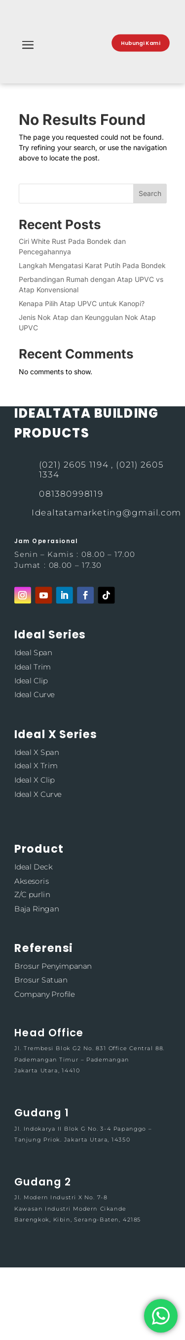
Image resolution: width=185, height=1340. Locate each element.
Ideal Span (33, 653)
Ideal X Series (55, 734)
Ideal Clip (31, 680)
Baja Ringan (36, 908)
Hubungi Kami (140, 43)
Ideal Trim (32, 666)
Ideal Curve (34, 694)
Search (150, 193)
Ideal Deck (33, 866)
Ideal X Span (36, 751)
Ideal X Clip (34, 780)
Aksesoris (31, 880)
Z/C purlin (32, 894)
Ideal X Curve (37, 793)
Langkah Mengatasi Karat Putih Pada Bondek (92, 265)
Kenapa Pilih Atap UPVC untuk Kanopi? (82, 303)
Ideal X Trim (36, 766)
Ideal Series (50, 634)
